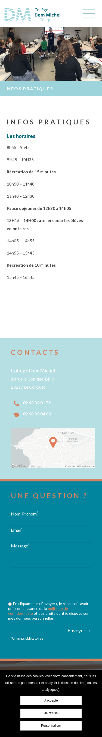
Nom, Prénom (24, 513)
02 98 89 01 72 (37, 402)
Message (20, 545)
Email (17, 530)
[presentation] (52, 595)
